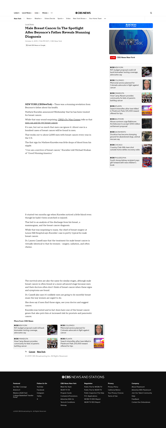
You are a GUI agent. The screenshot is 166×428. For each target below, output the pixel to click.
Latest (17, 13)
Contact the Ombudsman (141, 402)
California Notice (114, 390)
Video (68, 19)
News (29, 19)
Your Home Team (95, 19)
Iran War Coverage (20, 387)
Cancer (32, 352)
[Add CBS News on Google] (35, 45)
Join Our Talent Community (142, 393)
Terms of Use (113, 396)
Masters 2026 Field (20, 393)
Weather (38, 19)
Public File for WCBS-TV (93, 387)
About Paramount (138, 387)
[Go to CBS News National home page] (83, 13)
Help (133, 396)
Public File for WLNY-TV (93, 390)
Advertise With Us (67, 399)
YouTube (40, 387)
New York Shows (80, 19)
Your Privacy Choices (115, 393)
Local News (27, 13)
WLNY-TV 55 (65, 390)
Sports (61, 19)
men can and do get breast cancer (41, 122)
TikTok (39, 396)
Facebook (40, 390)
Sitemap (64, 405)
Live (37, 13)
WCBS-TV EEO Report (92, 399)
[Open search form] (151, 13)
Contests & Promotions (69, 396)
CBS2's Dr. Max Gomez (69, 119)
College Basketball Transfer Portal (23, 396)
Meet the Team (66, 387)
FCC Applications (90, 396)
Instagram (40, 393)
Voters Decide (50, 19)
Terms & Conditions (68, 402)
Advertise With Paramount (141, 390)
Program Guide (66, 393)
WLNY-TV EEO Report (92, 402)
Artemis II (16, 390)
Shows (45, 13)
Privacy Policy (113, 387)
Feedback (135, 399)
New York (17, 19)
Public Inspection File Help (94, 393)
